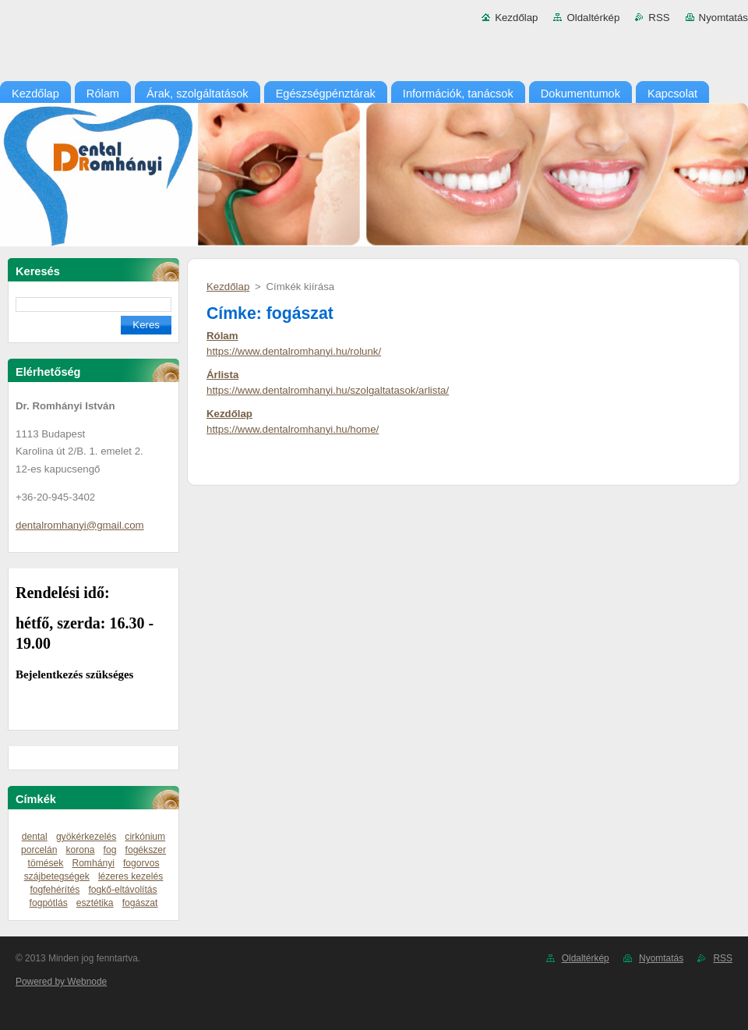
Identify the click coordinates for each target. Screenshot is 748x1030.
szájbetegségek (57, 876)
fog (110, 849)
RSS (658, 17)
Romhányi (93, 863)
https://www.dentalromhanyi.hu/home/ (292, 429)
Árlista (222, 374)
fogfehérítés (54, 889)
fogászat (140, 902)
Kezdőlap (516, 17)
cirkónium (145, 836)
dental (35, 836)
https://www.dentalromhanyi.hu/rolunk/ (293, 351)
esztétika (95, 902)
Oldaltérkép (592, 17)
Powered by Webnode (61, 981)
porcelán (39, 849)
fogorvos (141, 863)
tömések (46, 863)
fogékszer (146, 849)
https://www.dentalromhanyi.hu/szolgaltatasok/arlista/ (327, 390)
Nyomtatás (723, 17)
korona (80, 849)
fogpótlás (49, 902)
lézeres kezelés (130, 876)
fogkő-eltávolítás (122, 889)
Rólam (222, 336)
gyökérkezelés (86, 836)
